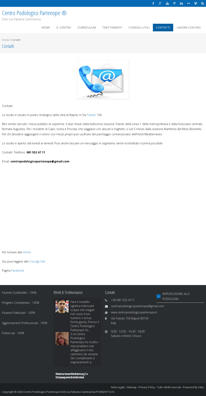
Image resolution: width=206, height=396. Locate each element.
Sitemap (132, 387)
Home (45, 27)
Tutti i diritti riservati (169, 387)
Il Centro (63, 27)
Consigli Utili (139, 27)
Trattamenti (112, 27)
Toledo (92, 115)
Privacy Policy (147, 387)
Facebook (17, 270)
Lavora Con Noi (189, 27)
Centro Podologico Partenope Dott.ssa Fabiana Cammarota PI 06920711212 (69, 392)
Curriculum (86, 27)
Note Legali (118, 387)
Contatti (163, 27)
